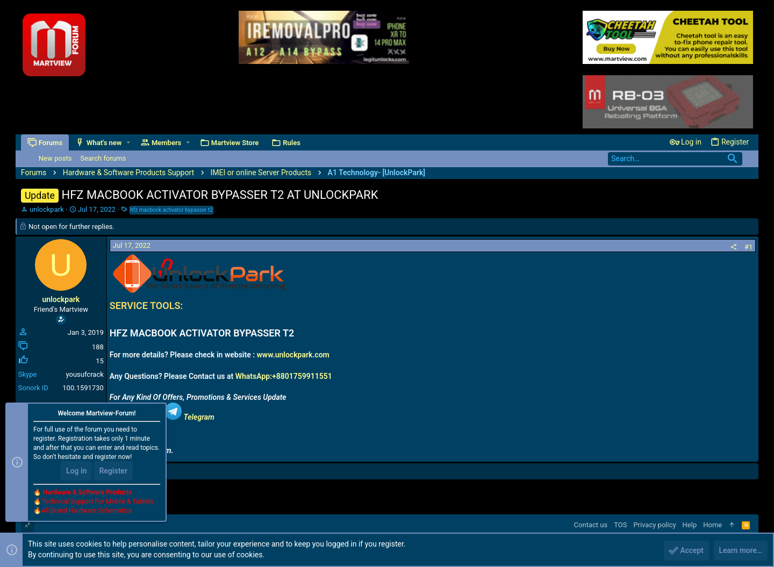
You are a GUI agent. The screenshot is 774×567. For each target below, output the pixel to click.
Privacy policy (654, 525)
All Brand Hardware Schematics (86, 511)
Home (712, 525)
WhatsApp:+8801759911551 (283, 376)
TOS (620, 525)
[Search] (675, 159)
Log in (76, 471)
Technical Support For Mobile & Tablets (97, 502)
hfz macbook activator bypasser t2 (171, 210)
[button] (128, 143)
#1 (748, 247)
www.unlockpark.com (293, 354)
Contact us (591, 525)
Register (113, 471)
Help (690, 525)
